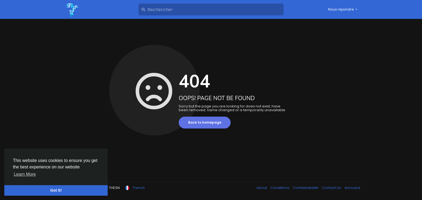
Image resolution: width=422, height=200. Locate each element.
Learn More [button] (25, 174)
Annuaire (352, 187)
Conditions (280, 187)
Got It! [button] (56, 190)
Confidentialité (306, 187)
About (262, 187)
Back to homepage (204, 122)
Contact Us (332, 187)
